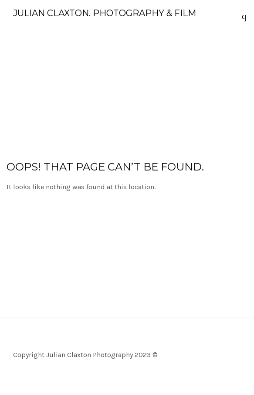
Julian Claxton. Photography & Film (104, 13)
